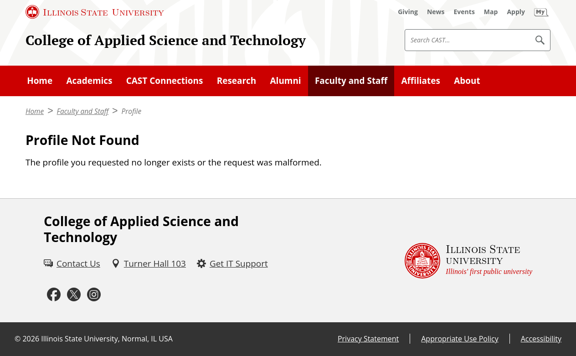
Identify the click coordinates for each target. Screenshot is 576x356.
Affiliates (420, 81)
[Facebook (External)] (54, 294)
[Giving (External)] (408, 12)
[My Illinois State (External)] (541, 12)
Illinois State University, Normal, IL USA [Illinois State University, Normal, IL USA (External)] (107, 339)
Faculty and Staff (351, 81)
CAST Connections (164, 81)
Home (39, 81)
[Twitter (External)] (74, 294)
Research (237, 81)
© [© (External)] (18, 339)
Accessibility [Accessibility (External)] (541, 339)
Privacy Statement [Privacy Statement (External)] (368, 339)
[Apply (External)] (516, 12)
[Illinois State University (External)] (95, 12)
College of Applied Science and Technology (166, 40)
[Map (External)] (491, 12)
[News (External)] (436, 12)
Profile (131, 111)
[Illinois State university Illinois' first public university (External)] (468, 260)
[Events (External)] (464, 12)
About (467, 81)
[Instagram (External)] (94, 294)
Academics (89, 81)
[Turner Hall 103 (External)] (148, 263)
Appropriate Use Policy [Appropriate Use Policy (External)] (459, 339)
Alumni (285, 81)
